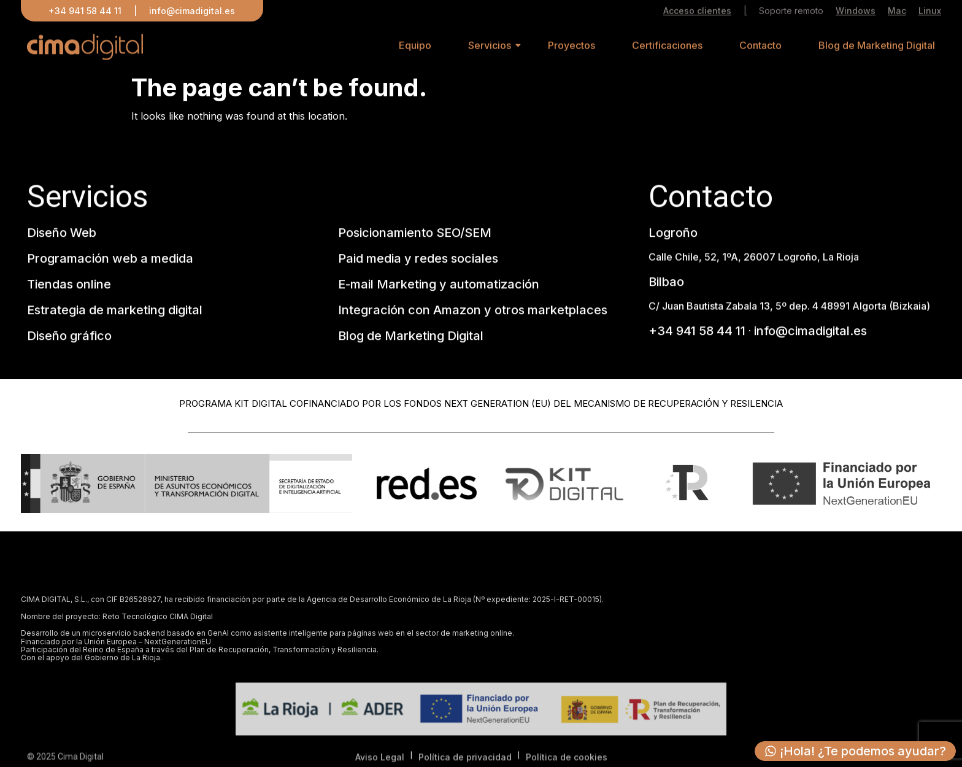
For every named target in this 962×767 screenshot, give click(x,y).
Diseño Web (61, 234)
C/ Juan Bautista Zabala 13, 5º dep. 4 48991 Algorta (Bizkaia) (789, 307)
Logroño (673, 234)
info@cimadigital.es (192, 11)
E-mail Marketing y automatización (438, 286)
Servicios (489, 48)
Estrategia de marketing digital (114, 311)
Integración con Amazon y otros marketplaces (472, 311)
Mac (897, 12)
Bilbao (666, 283)
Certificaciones (667, 48)
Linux (929, 12)
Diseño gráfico (69, 337)
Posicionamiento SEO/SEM (414, 234)
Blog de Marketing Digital (876, 48)
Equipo (415, 48)
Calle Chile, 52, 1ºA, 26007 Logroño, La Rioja (753, 258)
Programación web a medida (110, 260)
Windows (855, 12)
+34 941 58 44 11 (84, 11)
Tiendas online (69, 286)
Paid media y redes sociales (418, 260)
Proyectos (571, 48)
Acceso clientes (697, 12)
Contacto (760, 48)
